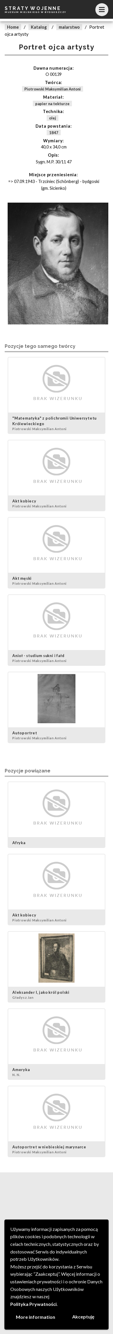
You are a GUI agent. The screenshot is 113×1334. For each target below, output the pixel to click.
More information (35, 1317)
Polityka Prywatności (33, 1304)
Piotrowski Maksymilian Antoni (52, 89)
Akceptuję (83, 1316)
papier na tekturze (52, 103)
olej (52, 118)
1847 (53, 132)
